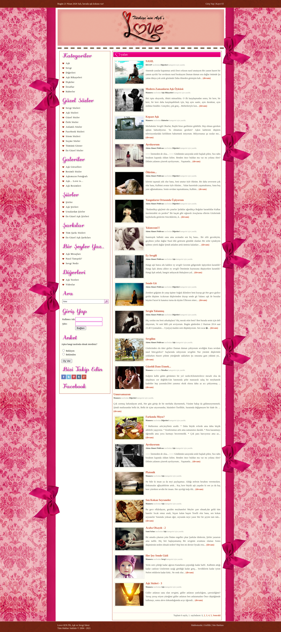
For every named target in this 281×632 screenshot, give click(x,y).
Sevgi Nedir (72, 263)
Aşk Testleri (72, 280)
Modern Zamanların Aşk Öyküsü (164, 88)
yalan (124, 54)
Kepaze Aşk (152, 116)
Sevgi (69, 68)
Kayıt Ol (220, 3)
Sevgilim (150, 338)
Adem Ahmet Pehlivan (155, 148)
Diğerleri (71, 72)
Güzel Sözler (73, 117)
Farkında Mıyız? (155, 416)
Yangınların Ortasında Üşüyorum (165, 199)
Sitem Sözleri (73, 136)
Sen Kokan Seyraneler (158, 500)
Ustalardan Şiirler (75, 211)
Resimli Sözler (74, 171)
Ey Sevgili (151, 255)
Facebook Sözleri (75, 131)
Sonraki (217, 615)
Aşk (68, 63)
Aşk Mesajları (73, 254)
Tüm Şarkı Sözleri (76, 233)
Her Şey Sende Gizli (157, 555)
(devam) (207, 78)
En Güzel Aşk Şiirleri (77, 216)
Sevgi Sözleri (73, 108)
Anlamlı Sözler (74, 127)
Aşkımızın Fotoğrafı (77, 176)
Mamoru (149, 93)
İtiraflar (70, 87)
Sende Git (151, 283)
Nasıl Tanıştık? (74, 258)
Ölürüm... (151, 172)
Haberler (70, 91)
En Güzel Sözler (74, 150)
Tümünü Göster (74, 145)
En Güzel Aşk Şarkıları (78, 237)
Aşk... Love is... (74, 181)
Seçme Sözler (73, 141)
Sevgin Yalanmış (155, 311)
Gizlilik (207, 625)
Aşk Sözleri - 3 (154, 583)
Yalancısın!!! (153, 227)
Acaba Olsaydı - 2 (156, 527)
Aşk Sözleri (72, 112)
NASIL (150, 61)
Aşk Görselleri (74, 167)
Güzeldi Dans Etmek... (158, 366)
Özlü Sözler (72, 122)
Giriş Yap (210, 3)
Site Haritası (218, 625)
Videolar (70, 284)
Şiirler (69, 202)
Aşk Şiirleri (72, 207)
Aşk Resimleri (73, 185)
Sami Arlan (150, 531)
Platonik (150, 472)
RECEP (149, 65)
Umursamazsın (121, 394)
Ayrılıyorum (153, 144)
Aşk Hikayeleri (74, 77)
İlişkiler (70, 82)
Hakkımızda (196, 625)
